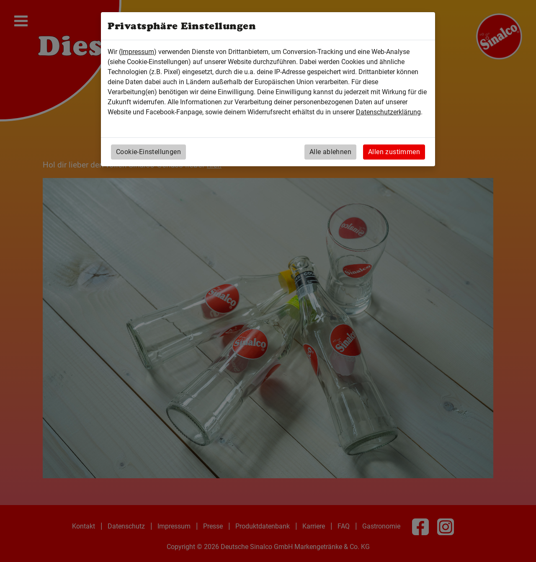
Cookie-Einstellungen (148, 152)
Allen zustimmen (394, 152)
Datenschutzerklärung (388, 112)
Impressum (137, 52)
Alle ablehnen (330, 152)
